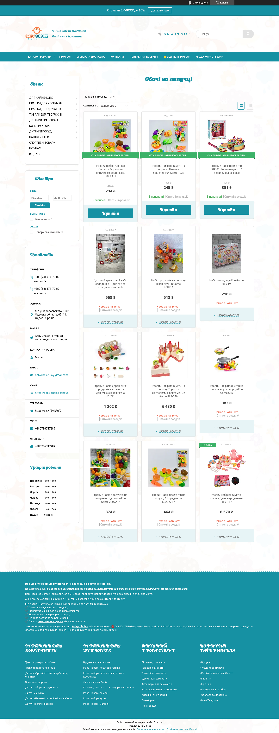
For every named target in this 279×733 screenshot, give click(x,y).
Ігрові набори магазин (96, 703)
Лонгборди (148, 700)
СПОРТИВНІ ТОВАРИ (42, 142)
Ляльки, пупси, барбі (95, 682)
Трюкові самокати (153, 667)
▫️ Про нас (205, 684)
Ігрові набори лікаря (95, 693)
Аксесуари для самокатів (157, 684)
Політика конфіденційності (182, 729)
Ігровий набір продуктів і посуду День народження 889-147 (226, 498)
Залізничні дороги (36, 682)
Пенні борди (149, 705)
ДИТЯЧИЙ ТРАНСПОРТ (43, 120)
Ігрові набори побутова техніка (101, 667)
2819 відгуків (200, 2)
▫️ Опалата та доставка (213, 694)
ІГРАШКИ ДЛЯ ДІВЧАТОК (45, 109)
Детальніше (160, 10)
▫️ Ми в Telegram (209, 700)
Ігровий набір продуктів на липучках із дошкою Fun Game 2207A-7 (110, 498)
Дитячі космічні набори (39, 703)
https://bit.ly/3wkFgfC (48, 410)
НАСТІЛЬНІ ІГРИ (39, 137)
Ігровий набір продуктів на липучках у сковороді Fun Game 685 (227, 389)
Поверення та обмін (144, 56)
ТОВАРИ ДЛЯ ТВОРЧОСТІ (45, 114)
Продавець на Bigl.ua (139, 725)
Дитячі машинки (34, 693)
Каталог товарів (39, 56)
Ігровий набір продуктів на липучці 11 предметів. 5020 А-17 (168, 498)
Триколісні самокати (154, 673)
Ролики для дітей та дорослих (159, 689)
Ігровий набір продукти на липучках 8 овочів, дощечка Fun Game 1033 (168, 169)
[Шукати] (248, 34)
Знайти (40, 205)
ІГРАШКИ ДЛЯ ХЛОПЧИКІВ (46, 103)
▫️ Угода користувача (212, 667)
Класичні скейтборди (154, 694)
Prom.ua (158, 722)
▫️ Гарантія (205, 678)
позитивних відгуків (50, 621)
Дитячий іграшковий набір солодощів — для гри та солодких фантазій (110, 284)
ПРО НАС (35, 148)
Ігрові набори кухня (94, 698)
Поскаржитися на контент (151, 729)
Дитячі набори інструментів (41, 687)
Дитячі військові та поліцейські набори (48, 698)
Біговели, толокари (153, 662)
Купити (110, 214)
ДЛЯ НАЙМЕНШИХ (41, 97)
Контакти (117, 56)
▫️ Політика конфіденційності (216, 673)
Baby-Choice (36, 588)
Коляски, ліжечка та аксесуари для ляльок (108, 687)
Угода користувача (209, 56)
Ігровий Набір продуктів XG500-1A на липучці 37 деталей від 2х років (226, 169)
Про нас (65, 56)
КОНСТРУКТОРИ (40, 125)
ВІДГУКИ (34, 154)
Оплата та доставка (91, 56)
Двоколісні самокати (154, 678)
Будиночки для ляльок (96, 662)
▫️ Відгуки (205, 662)
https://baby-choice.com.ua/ (52, 392)
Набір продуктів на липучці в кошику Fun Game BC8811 (168, 284)
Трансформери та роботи (40, 662)
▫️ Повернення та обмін (213, 689)
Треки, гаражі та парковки (40, 667)
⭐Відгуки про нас (177, 56)
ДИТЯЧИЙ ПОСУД (40, 131)
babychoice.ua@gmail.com (51, 375)
